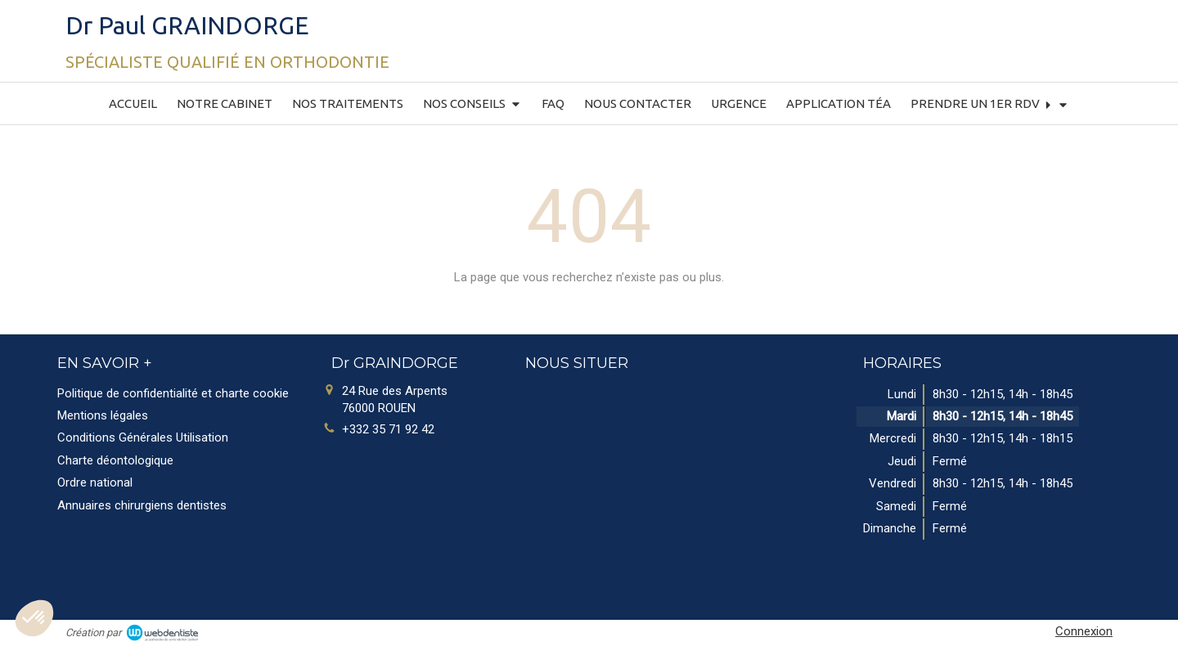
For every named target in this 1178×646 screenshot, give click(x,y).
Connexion (1084, 631)
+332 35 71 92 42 (388, 429)
